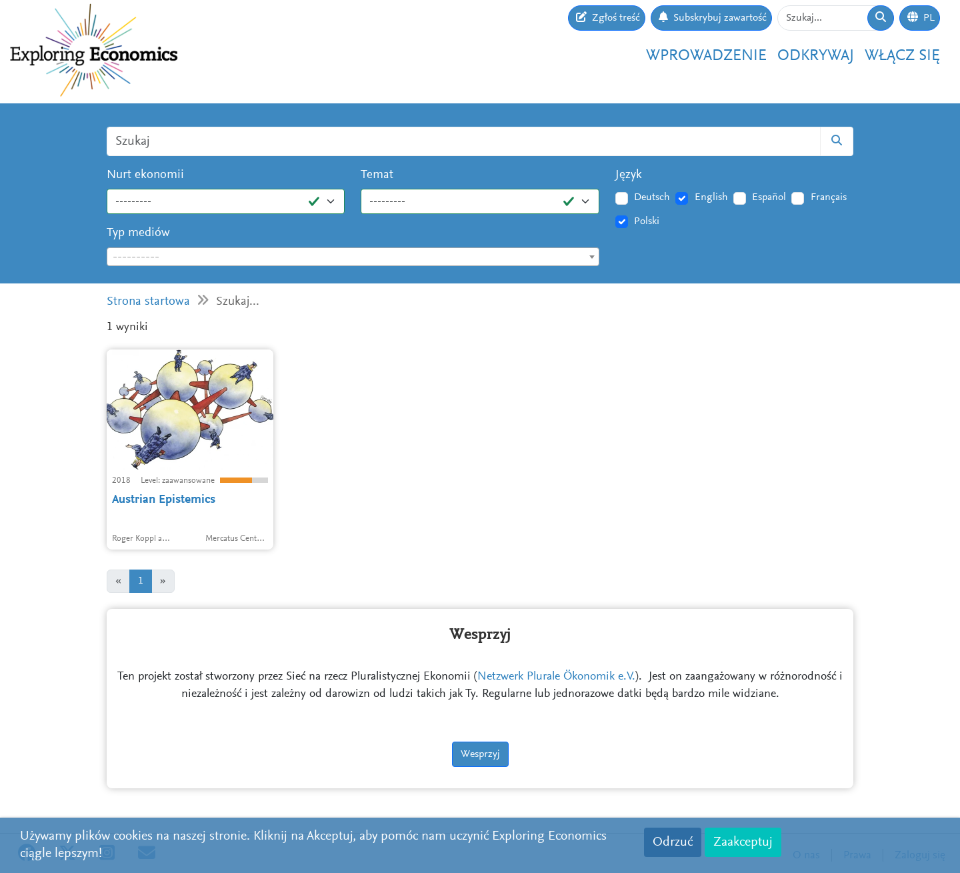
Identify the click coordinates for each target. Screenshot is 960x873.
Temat (377, 175)
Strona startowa (148, 301)
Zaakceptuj (743, 842)
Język (628, 175)
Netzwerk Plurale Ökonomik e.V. (556, 677)
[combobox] (353, 256)
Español (769, 197)
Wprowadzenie (706, 56)
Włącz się (902, 56)
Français (829, 197)
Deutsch (652, 197)
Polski (646, 221)
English (711, 197)
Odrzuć (673, 842)
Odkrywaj (815, 56)
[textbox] (353, 257)
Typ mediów (138, 233)
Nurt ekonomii (145, 175)
